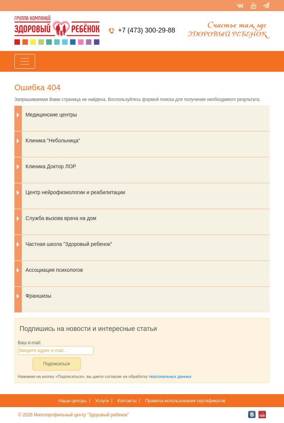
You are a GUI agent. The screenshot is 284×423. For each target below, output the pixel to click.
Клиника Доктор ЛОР (51, 166)
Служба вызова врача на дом (61, 218)
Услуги (102, 400)
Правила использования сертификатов (185, 400)
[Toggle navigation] (24, 61)
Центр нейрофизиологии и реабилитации (75, 192)
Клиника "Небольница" (53, 140)
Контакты (127, 400)
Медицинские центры (51, 115)
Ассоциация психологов (54, 270)
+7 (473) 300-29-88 (146, 30)
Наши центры (72, 400)
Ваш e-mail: (29, 342)
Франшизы (38, 296)
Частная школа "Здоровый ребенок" (69, 244)
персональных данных (170, 376)
